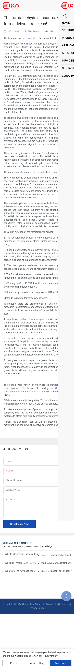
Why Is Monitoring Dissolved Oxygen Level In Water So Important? (21, 554)
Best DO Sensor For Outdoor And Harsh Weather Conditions (56, 571)
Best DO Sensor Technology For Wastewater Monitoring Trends (56, 555)
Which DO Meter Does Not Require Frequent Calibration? (20, 563)
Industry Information (13, 546)
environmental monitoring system (22, 391)
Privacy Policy (36, 608)
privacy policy (50, 656)
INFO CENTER (32, 546)
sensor (26, 38)
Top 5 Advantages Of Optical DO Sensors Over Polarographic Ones (56, 563)
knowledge (47, 546)
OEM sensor (62, 388)
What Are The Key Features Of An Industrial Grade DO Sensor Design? (20, 571)
